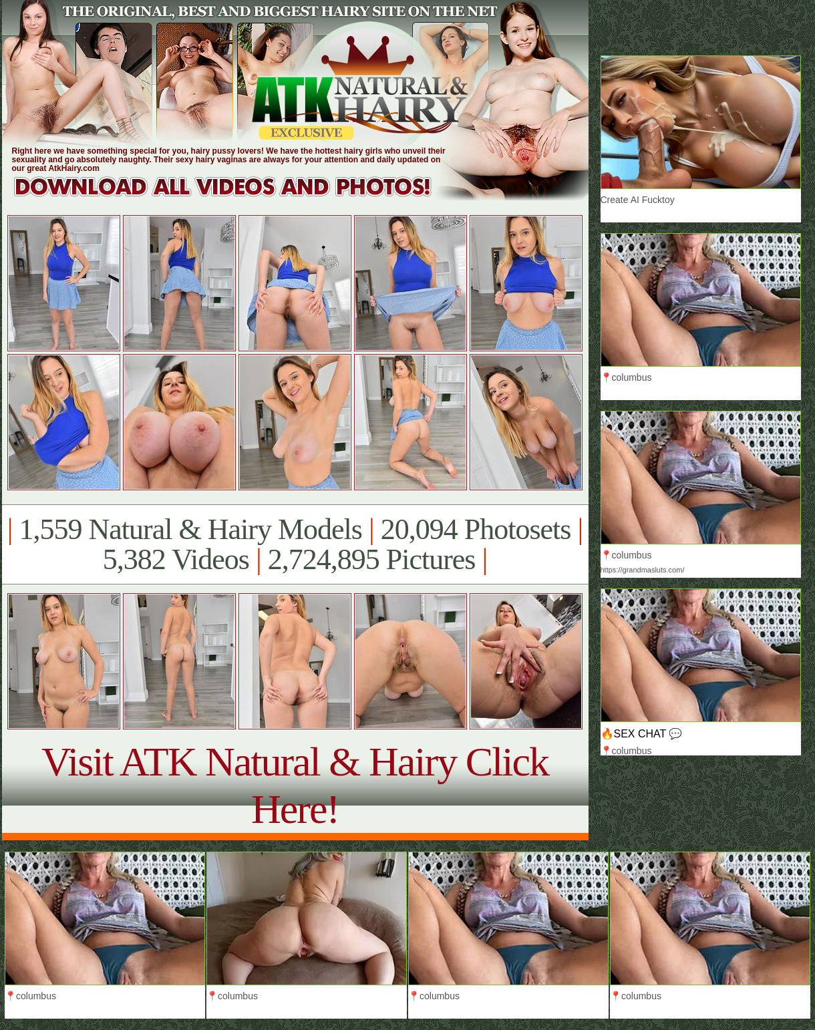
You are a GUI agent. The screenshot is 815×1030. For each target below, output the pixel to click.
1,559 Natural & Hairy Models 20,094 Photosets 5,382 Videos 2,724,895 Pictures (295, 544)
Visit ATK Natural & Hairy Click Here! (294, 785)
